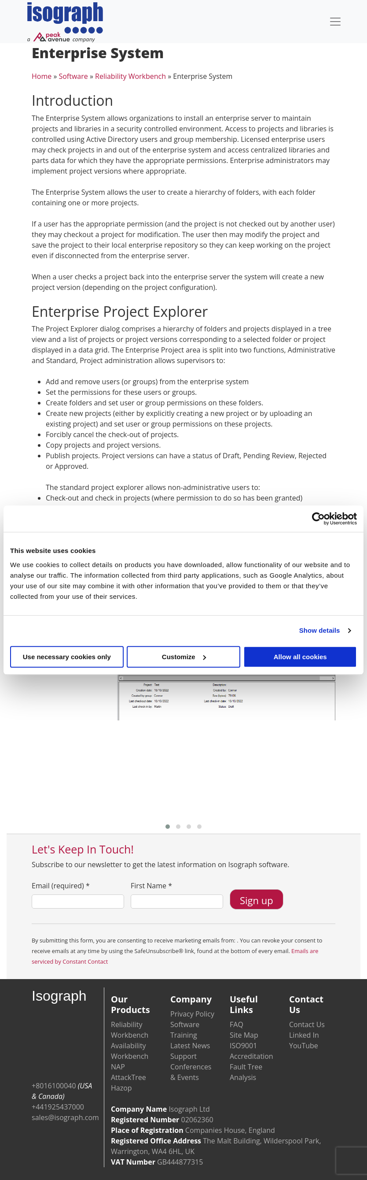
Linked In (304, 1035)
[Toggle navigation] (335, 21)
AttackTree (128, 1077)
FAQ (236, 1024)
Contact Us (307, 1024)
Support (183, 1056)
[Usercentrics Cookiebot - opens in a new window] (318, 518)
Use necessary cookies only (67, 657)
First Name (151, 886)
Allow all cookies (300, 657)
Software (73, 76)
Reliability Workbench (130, 76)
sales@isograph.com (65, 1117)
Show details (319, 630)
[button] (167, 826)
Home (41, 76)
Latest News (190, 1045)
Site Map (244, 1035)
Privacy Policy (192, 1014)
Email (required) (61, 886)
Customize (184, 657)
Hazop (121, 1088)
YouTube (303, 1045)
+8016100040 (54, 1086)
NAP (118, 1067)
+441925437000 (58, 1107)
